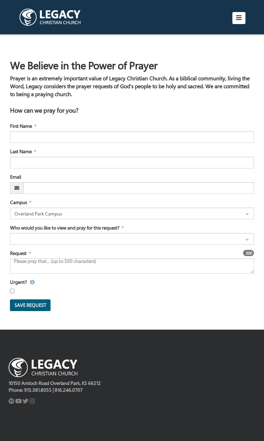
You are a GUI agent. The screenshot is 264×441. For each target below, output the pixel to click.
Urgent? (22, 282)
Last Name (21, 151)
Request (19, 253)
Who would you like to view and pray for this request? (65, 227)
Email (15, 177)
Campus (19, 202)
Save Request (30, 305)
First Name (21, 126)
